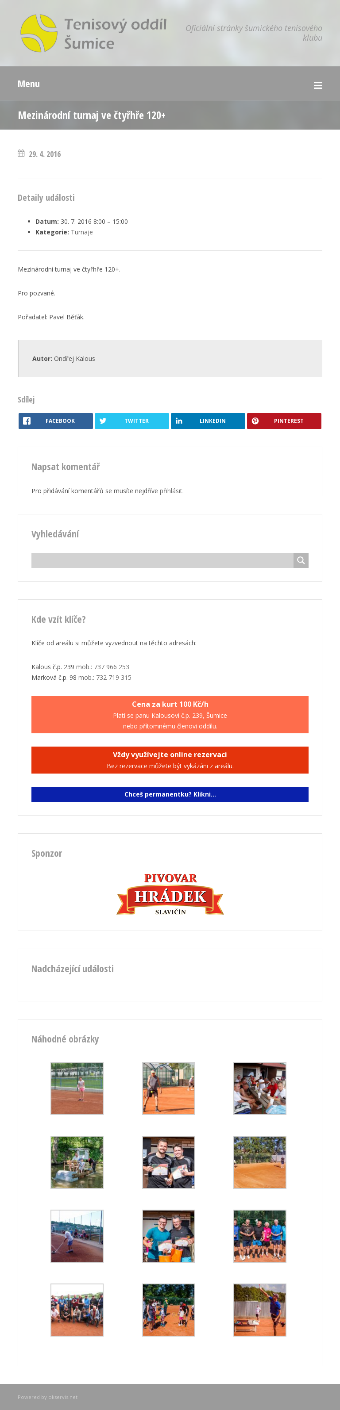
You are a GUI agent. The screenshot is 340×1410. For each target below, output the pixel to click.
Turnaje (82, 232)
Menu (29, 83)
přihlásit (171, 491)
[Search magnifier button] (301, 560)
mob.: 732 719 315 (104, 677)
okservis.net (62, 1397)
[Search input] (164, 560)
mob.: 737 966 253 (102, 667)
